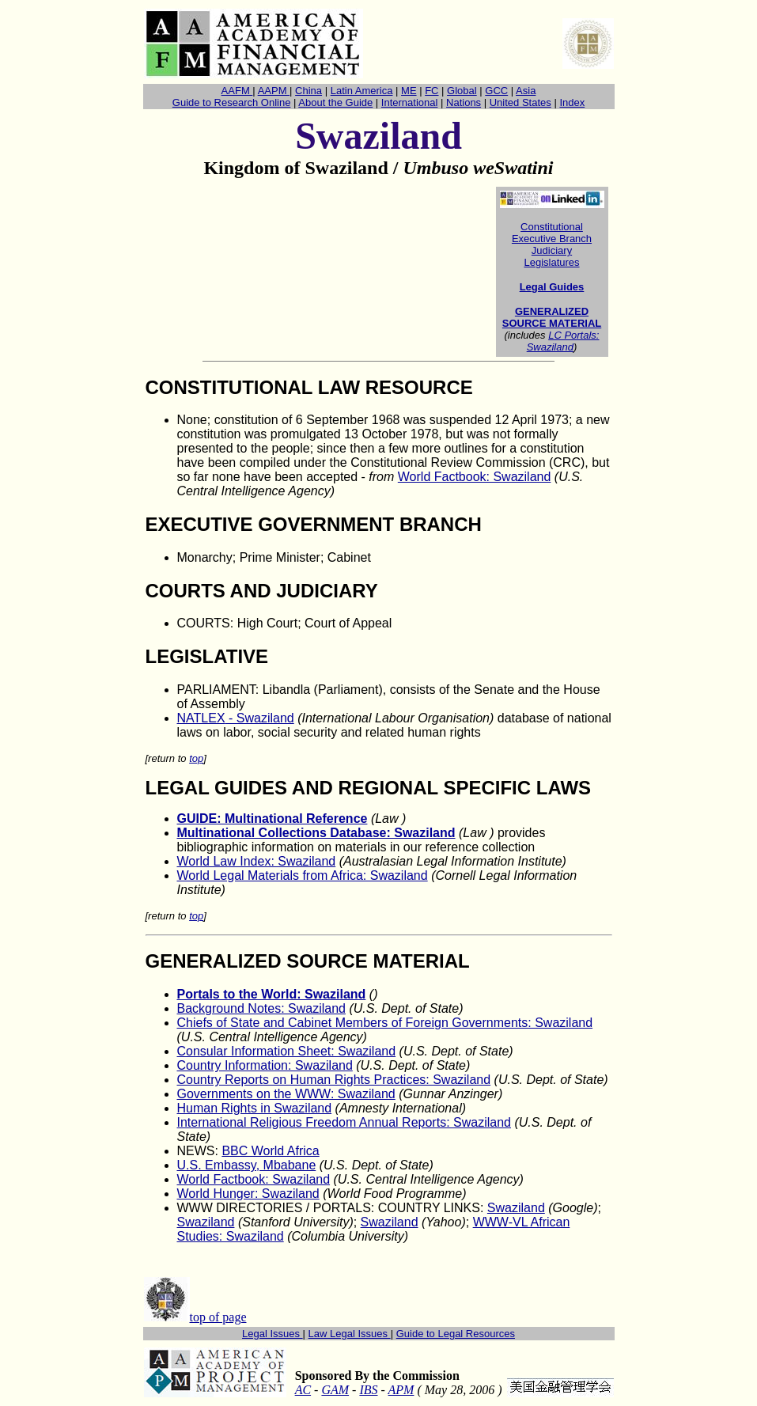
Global (462, 91)
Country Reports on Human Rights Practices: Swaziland (334, 1079)
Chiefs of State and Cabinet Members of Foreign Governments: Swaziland (385, 1022)
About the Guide (335, 102)
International (409, 102)
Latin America (362, 91)
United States (520, 102)
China (308, 91)
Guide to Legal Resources (455, 1334)
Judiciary (552, 250)
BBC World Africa (270, 1151)
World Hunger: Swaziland (248, 1193)
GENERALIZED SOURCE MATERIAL (551, 317)
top (196, 758)
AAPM (274, 91)
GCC (496, 91)
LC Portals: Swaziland (563, 341)
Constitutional (551, 227)
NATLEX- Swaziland (235, 718)
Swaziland (516, 1208)
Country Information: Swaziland (265, 1065)
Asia (526, 91)
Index (572, 102)
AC (303, 1390)
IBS (368, 1390)
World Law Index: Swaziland (256, 861)
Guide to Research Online (231, 102)
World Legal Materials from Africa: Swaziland (302, 875)
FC (431, 91)
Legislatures (551, 262)
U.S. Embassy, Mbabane (246, 1165)
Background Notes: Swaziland (261, 1008)
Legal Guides (552, 287)
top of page (218, 1317)
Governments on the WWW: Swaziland (286, 1094)
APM (401, 1390)
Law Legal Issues (349, 1334)
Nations (463, 102)
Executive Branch (552, 238)
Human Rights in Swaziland (254, 1108)
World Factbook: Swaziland (474, 476)
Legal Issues (272, 1334)
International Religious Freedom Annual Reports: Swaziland (344, 1122)
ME (409, 91)
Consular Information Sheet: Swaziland (286, 1051)
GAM (335, 1390)
